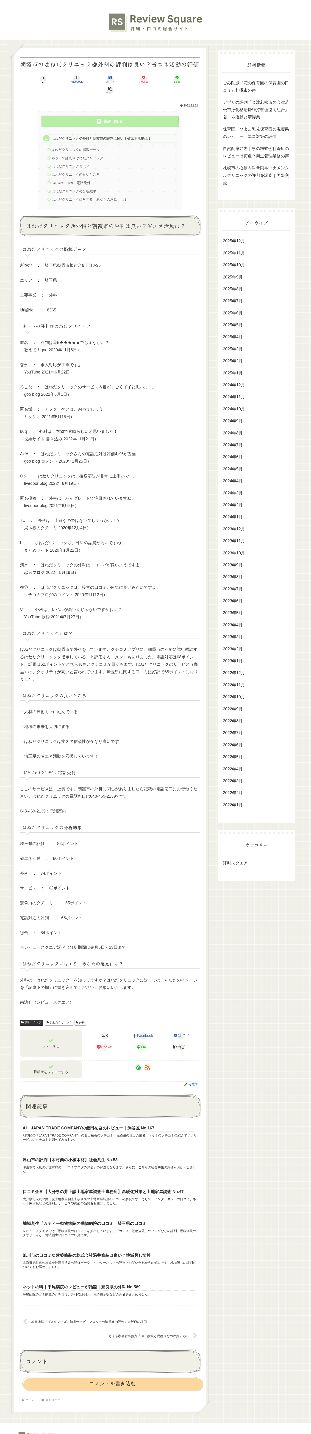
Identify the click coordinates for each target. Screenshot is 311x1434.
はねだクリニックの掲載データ (76, 138)
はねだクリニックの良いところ (76, 164)
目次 (107, 110)
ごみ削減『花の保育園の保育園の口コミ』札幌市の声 (256, 87)
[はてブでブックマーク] (95, 79)
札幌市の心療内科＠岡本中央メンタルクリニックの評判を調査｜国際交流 (256, 175)
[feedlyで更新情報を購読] (138, 1057)
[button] (185, 79)
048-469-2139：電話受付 (71, 172)
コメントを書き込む (112, 1374)
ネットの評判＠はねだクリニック (77, 147)
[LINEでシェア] (155, 79)
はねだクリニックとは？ (70, 155)
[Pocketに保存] (125, 79)
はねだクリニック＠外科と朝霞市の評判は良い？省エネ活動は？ (101, 127)
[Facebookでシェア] (64, 79)
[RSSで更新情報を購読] (147, 1057)
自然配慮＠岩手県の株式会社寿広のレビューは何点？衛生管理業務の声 (256, 152)
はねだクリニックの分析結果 (74, 180)
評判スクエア (31, 1012)
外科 (80, 1012)
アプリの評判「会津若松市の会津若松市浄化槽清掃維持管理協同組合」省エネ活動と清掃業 (256, 110)
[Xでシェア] (34, 79)
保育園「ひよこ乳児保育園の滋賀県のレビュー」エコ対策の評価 (256, 133)
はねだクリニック (59, 1012)
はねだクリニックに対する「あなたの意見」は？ (89, 189)
